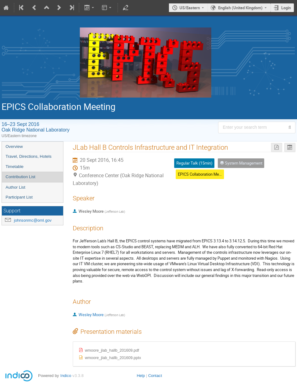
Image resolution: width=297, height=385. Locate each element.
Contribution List (20, 176)
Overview (14, 146)
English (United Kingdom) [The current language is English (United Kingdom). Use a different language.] (240, 7)
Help (141, 375)
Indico (65, 375)
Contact (155, 375)
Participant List (19, 197)
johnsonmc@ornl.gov (33, 220)
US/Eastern (189, 7)
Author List (15, 187)
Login (286, 7)
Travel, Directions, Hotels (28, 156)
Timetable (15, 166)
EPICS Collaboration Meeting (203, 174)
